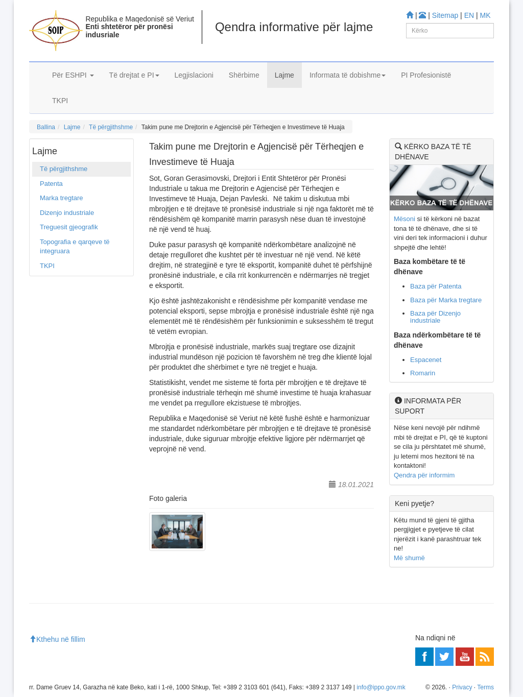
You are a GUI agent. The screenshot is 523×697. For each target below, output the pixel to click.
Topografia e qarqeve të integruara (75, 246)
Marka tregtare (61, 198)
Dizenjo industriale (67, 213)
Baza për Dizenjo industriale (435, 316)
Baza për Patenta (435, 286)
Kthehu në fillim (57, 639)
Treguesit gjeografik (69, 227)
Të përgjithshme (111, 127)
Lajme (284, 75)
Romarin (422, 373)
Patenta (51, 183)
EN (469, 15)
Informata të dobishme (348, 75)
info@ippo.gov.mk (380, 687)
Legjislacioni (194, 75)
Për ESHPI (73, 75)
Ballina (46, 127)
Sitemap (445, 15)
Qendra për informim (424, 475)
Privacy (462, 687)
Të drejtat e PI (134, 75)
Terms (485, 687)
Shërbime (244, 75)
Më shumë (409, 558)
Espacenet (425, 360)
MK (485, 15)
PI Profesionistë (426, 75)
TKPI (60, 101)
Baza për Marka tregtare (446, 300)
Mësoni (404, 219)
